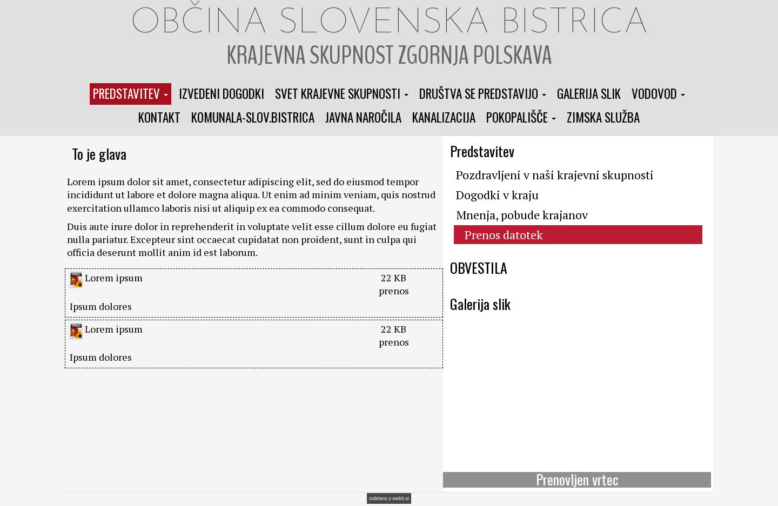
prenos (394, 290)
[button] (130, 94)
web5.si (401, 498)
